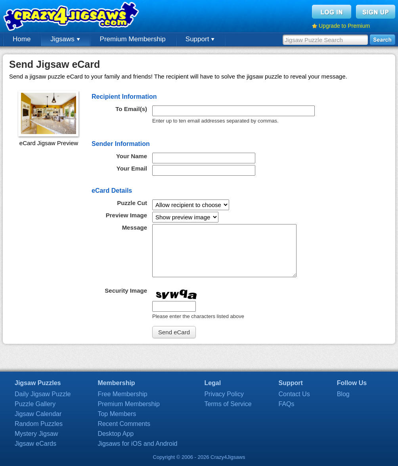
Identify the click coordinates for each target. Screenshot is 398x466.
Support (200, 39)
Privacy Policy (224, 394)
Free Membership (122, 394)
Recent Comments (124, 423)
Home (22, 39)
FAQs (287, 404)
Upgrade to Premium (344, 26)
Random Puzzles (39, 423)
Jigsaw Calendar (38, 413)
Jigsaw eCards (35, 443)
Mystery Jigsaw (36, 433)
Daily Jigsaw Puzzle (43, 394)
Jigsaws (65, 39)
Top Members (117, 413)
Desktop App (116, 433)
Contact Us (294, 394)
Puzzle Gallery (35, 404)
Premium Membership (133, 39)
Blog (343, 394)
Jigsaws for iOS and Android (137, 443)
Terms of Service (227, 404)
